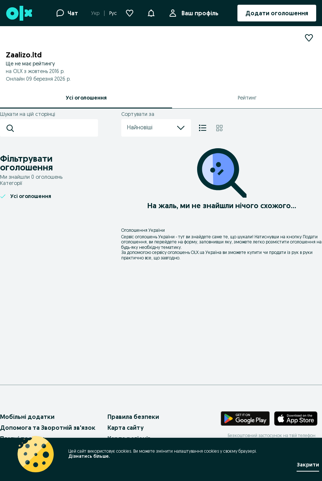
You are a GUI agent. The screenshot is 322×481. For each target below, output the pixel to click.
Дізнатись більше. (89, 456)
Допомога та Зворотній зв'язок (47, 427)
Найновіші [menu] (156, 128)
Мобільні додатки (27, 416)
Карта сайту (125, 427)
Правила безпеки (133, 416)
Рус (113, 13)
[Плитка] (219, 128)
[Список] (202, 128)
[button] (151, 12)
